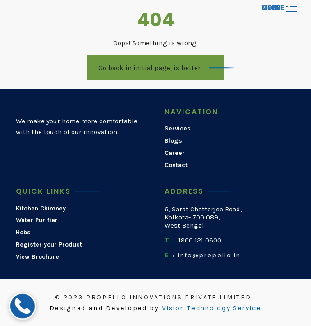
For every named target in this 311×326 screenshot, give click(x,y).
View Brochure (37, 257)
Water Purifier (37, 220)
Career (175, 153)
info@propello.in (209, 255)
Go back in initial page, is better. (150, 68)
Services (178, 128)
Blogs (173, 140)
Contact (176, 165)
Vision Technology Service (211, 308)
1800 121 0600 (199, 240)
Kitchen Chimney (41, 208)
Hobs (23, 232)
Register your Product (49, 244)
